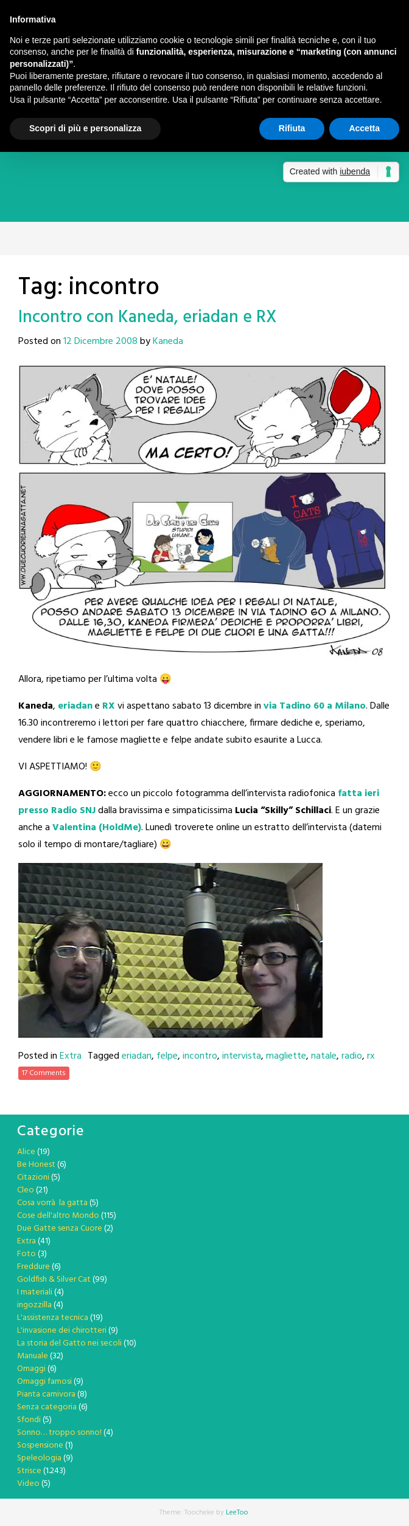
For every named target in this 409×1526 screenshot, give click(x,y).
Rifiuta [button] (292, 128)
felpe (167, 1056)
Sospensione (40, 1445)
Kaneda (168, 341)
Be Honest (36, 1165)
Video (28, 1484)
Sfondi (29, 1420)
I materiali (34, 1292)
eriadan (75, 706)
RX (108, 706)
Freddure (33, 1267)
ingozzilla (34, 1305)
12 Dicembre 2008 (100, 341)
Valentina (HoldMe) (96, 828)
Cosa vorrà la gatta (52, 1203)
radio (351, 1056)
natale (324, 1056)
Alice (26, 1152)
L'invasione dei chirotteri (62, 1331)
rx (371, 1056)
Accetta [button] (364, 128)
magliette (286, 1056)
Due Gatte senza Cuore (59, 1229)
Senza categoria (47, 1407)
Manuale (32, 1356)
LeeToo (237, 1513)
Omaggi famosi (44, 1382)
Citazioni (33, 1177)
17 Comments (44, 1073)
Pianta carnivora (46, 1394)
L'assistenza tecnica (52, 1318)
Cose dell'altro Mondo (58, 1216)
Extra (71, 1056)
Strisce (29, 1471)
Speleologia (39, 1458)
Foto (26, 1254)
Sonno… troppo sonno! (59, 1433)
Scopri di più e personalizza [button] (85, 128)
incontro (200, 1056)
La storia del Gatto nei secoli (69, 1343)
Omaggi (31, 1369)
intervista (241, 1056)
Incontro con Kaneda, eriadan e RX (147, 317)
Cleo (25, 1190)
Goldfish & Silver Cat (54, 1280)
